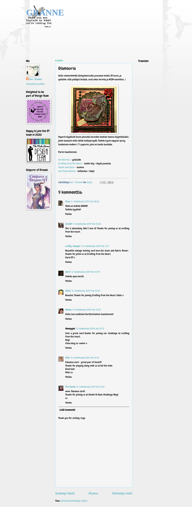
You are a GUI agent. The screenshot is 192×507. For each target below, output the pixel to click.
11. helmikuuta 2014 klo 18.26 (85, 201)
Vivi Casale (70, 386)
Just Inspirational (67, 171)
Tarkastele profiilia (35, 84)
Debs (67, 357)
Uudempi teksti (65, 493)
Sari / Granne (35, 79)
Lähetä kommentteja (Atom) (74, 500)
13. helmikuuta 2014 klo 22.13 (90, 328)
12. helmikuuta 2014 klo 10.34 (85, 271)
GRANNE (45, 12)
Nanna (68, 309)
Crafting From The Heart (70, 163)
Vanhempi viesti (122, 493)
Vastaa (68, 214)
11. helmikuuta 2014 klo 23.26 (87, 223)
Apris (67, 271)
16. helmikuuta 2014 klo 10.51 (85, 357)
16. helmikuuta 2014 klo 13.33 (90, 386)
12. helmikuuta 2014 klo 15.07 (86, 290)
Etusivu (93, 493)
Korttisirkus (64, 159)
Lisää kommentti (67, 409)
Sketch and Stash (66, 167)
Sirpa (67, 201)
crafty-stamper (73, 246)
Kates (68, 290)
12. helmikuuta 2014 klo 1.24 (95, 246)
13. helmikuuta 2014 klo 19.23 (86, 309)
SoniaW (68, 223)
